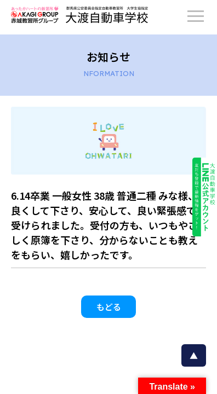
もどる (108, 306)
